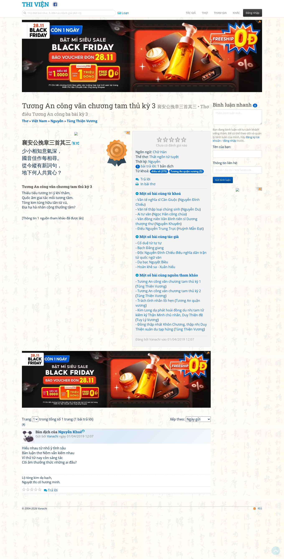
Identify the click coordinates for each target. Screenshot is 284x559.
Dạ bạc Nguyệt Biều (152, 190)
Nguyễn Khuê (71, 361)
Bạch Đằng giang (150, 175)
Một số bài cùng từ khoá (158, 121)
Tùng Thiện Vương (151, 214)
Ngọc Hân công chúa (169, 142)
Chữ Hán (160, 79)
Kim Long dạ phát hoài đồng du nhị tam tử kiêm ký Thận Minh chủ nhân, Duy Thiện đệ (170, 240)
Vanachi (155, 267)
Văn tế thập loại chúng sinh (158, 137)
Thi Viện (35, 4)
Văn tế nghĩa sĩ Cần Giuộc (157, 127)
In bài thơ (148, 111)
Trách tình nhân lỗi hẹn (155, 228)
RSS (258, 497)
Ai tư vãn (144, 142)
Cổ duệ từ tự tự (149, 170)
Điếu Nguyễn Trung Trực (156, 156)
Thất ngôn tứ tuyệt (164, 84)
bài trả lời (146, 94)
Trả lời (145, 107)
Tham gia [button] (220, 13)
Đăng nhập (252, 13)
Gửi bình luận (223, 108)
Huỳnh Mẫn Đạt (190, 156)
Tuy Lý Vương (147, 247)
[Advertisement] (237, 136)
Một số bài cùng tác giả (157, 165)
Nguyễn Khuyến (168, 151)
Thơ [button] (205, 13)
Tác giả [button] (191, 13)
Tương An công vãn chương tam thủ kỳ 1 (169, 209)
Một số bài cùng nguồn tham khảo (167, 203)
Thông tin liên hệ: (225, 91)
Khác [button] (236, 13)
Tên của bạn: (222, 74)
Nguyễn (154, 89)
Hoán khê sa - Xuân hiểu (156, 194)
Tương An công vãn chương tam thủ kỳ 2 (169, 219)
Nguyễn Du (191, 137)
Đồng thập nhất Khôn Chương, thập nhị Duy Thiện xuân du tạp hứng (171, 255)
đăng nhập (229, 69)
